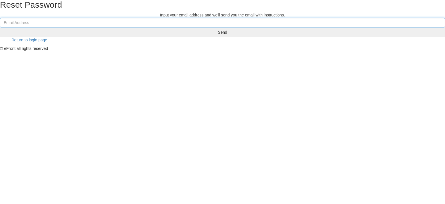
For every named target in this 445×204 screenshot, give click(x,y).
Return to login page (29, 45)
